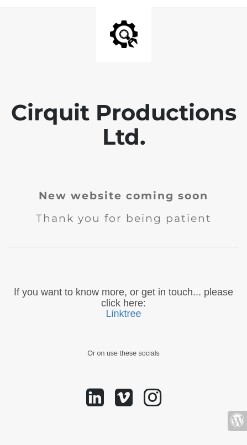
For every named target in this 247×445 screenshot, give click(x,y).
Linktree (123, 313)
